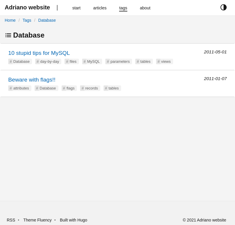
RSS (11, 220)
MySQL (93, 61)
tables (145, 61)
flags (71, 88)
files (73, 61)
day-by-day (49, 61)
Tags (27, 20)
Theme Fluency (38, 220)
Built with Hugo (73, 220)
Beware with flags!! (31, 80)
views (166, 61)
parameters (120, 61)
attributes (21, 88)
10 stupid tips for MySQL (39, 53)
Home (10, 20)
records (91, 88)
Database (47, 20)
